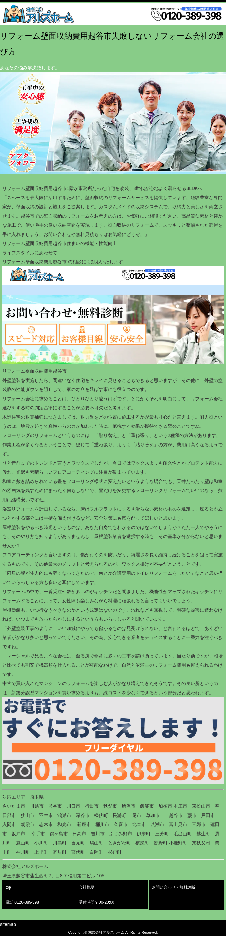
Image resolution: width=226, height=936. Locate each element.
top (8, 887)
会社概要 (86, 887)
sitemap (8, 924)
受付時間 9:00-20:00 (96, 902)
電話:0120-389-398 (22, 902)
